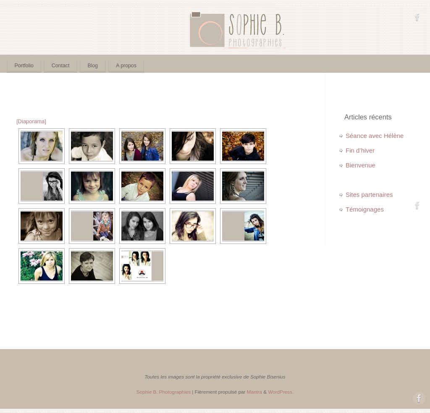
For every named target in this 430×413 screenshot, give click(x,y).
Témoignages (365, 209)
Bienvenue (360, 165)
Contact (61, 66)
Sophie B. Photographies (163, 391)
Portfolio (24, 66)
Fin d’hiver (360, 150)
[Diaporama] (31, 121)
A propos (126, 66)
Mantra (254, 391)
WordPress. (281, 391)
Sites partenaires (369, 194)
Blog (92, 66)
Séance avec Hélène (375, 135)
